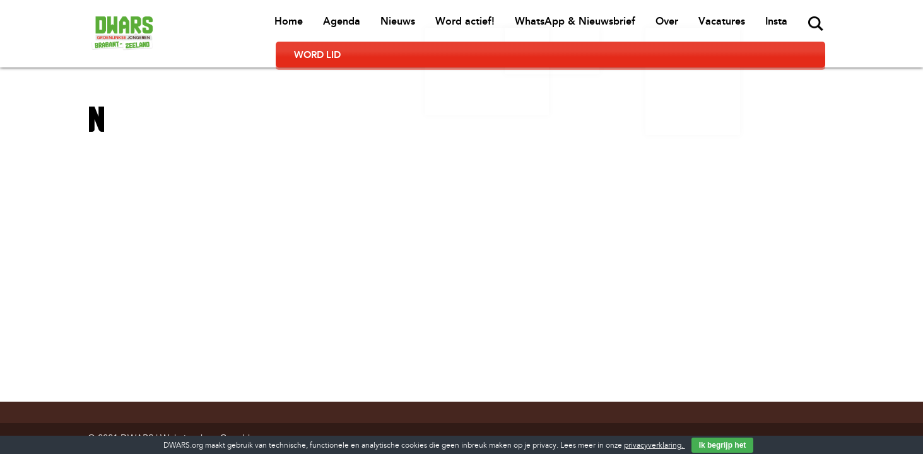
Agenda (260, 26)
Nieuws (315, 26)
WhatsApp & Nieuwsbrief (490, 26)
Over (580, 26)
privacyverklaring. (654, 445)
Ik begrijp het (722, 445)
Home (208, 26)
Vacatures (634, 26)
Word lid (789, 25)
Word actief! (381, 26)
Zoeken (726, 24)
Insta (687, 26)
